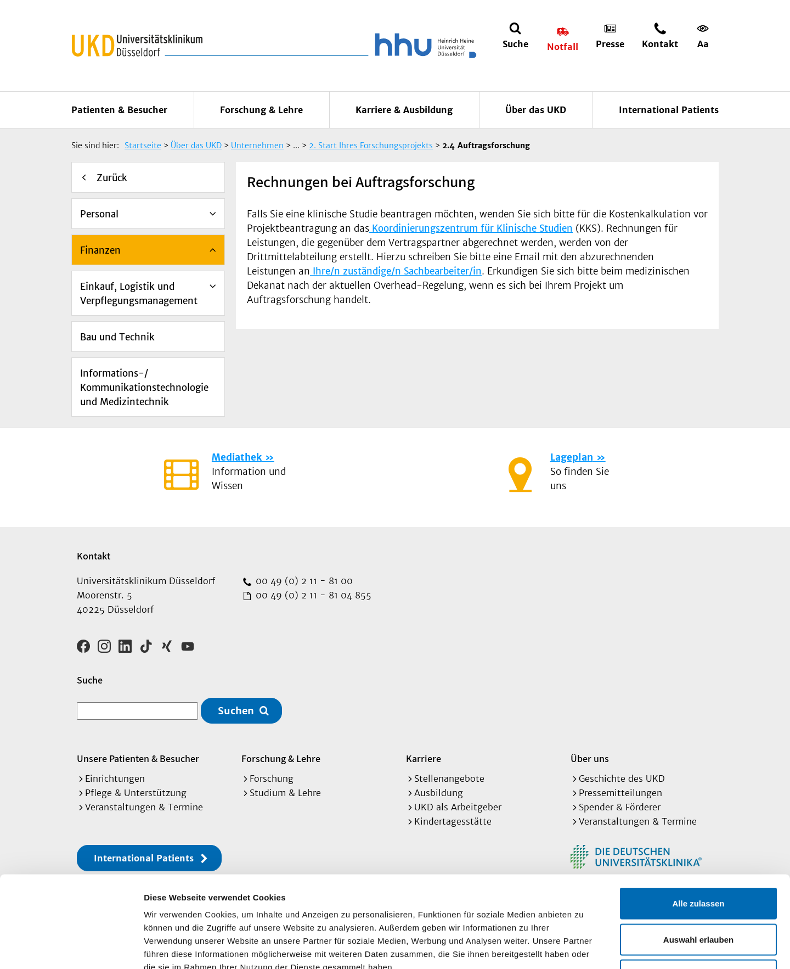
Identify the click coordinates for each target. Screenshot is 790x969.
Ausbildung (438, 792)
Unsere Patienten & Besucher (138, 758)
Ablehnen (698, 896)
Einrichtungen (115, 778)
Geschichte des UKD (622, 778)
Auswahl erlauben (698, 861)
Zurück (112, 178)
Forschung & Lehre (261, 109)
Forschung (272, 778)
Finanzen (100, 250)
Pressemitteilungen (620, 792)
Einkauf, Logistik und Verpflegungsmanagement (139, 294)
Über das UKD (535, 109)
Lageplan (571, 457)
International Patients (669, 109)
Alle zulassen (698, 825)
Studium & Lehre (285, 792)
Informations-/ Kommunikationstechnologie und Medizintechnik (144, 387)
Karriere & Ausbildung (404, 109)
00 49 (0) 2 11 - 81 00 (303, 580)
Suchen (236, 710)
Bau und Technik (117, 337)
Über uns (590, 758)
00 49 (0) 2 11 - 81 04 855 (312, 595)
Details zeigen (583, 947)
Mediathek (237, 457)
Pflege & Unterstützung (136, 792)
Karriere (423, 758)
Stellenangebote (449, 778)
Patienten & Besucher (119, 109)
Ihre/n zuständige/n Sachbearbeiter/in (396, 271)
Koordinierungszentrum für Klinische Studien (471, 228)
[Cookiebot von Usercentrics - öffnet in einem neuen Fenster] (71, 947)
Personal (99, 214)
